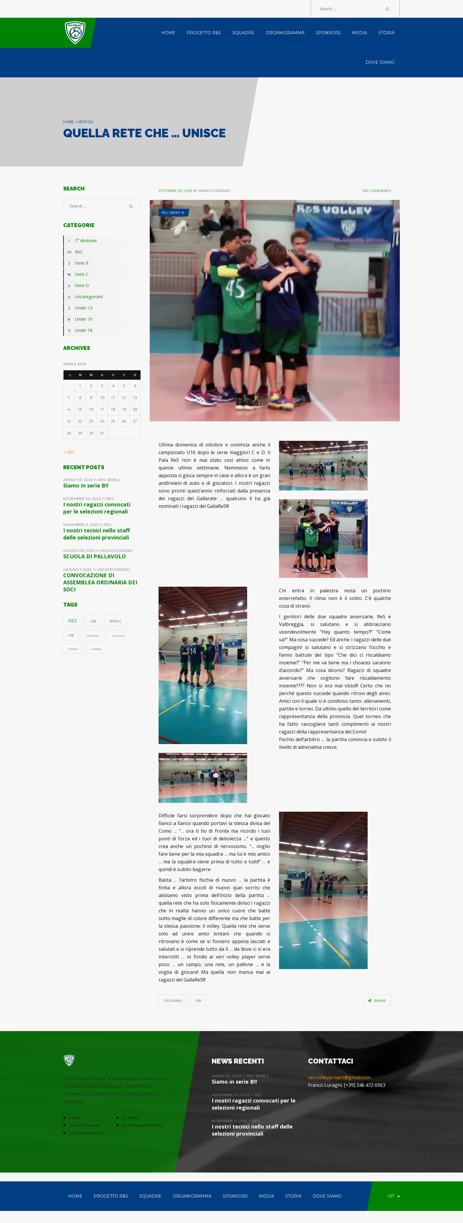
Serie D (76, 285)
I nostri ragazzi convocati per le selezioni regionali (97, 508)
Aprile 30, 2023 (78, 479)
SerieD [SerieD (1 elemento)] (73, 649)
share (377, 1000)
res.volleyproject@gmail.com (339, 1077)
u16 (198, 1000)
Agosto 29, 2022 (79, 550)
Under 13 (77, 308)
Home (68, 121)
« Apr (69, 452)
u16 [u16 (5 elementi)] (93, 621)
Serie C (75, 274)
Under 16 (176, 213)
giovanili (173, 1000)
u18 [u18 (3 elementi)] (71, 635)
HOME (75, 1118)
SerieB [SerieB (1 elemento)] (96, 649)
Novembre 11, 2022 (81, 524)
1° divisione (80, 240)
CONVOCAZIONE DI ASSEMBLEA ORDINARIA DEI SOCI (100, 582)
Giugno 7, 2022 (78, 569)
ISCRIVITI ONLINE (84, 1125)
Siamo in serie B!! (85, 485)
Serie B (76, 263)
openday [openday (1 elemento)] (93, 635)
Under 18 (77, 330)
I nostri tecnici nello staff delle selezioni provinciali (96, 534)
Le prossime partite (142, 1125)
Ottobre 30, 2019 (175, 190)
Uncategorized (83, 296)
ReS (164, 213)
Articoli (85, 121)
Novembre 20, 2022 (82, 498)
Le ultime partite (86, 1133)
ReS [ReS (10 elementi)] (72, 621)
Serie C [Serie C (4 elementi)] (115, 621)
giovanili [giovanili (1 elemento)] (118, 635)
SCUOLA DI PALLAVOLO (94, 556)
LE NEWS (130, 1118)
